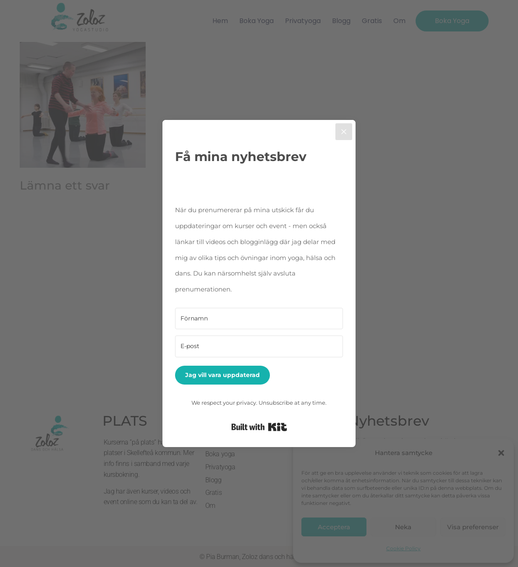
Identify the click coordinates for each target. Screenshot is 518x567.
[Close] (343, 131)
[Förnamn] (259, 319)
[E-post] (259, 346)
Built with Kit (259, 426)
